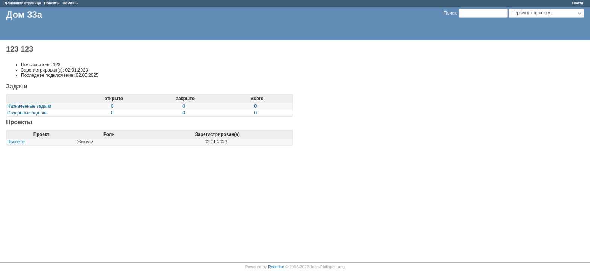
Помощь (70, 3)
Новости (15, 142)
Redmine (276, 267)
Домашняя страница (23, 3)
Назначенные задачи (29, 106)
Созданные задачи (27, 113)
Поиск (450, 13)
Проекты (52, 3)
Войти (577, 3)
